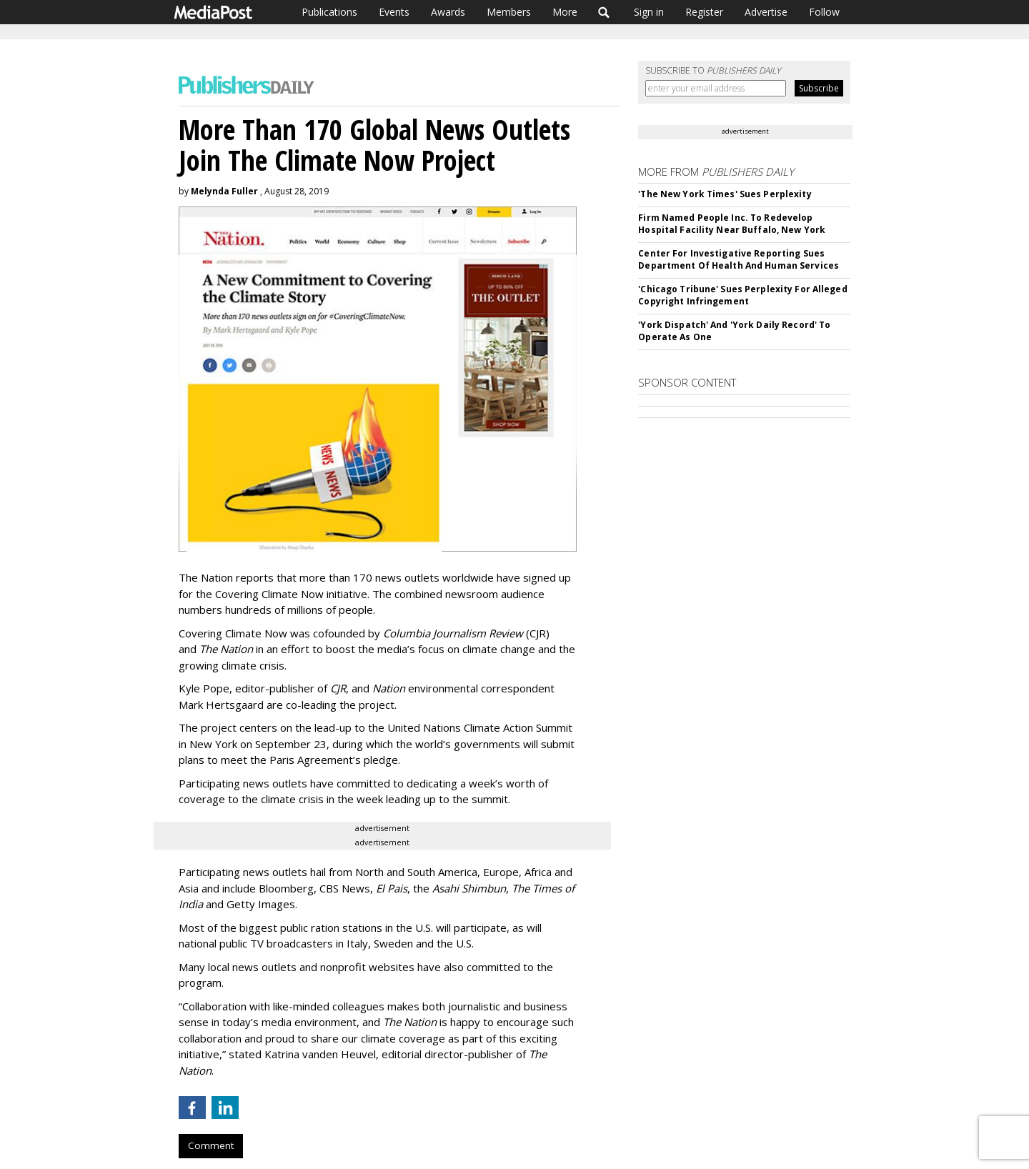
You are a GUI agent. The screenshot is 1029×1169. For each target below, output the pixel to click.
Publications (329, 12)
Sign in (649, 12)
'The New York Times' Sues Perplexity (724, 194)
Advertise (766, 12)
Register (704, 12)
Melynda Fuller (224, 191)
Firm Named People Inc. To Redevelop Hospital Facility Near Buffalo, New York (731, 224)
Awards (448, 12)
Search (604, 12)
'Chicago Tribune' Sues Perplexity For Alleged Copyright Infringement (742, 295)
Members (509, 12)
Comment (211, 1145)
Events (394, 12)
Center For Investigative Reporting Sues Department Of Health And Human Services (738, 259)
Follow (824, 12)
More (564, 12)
